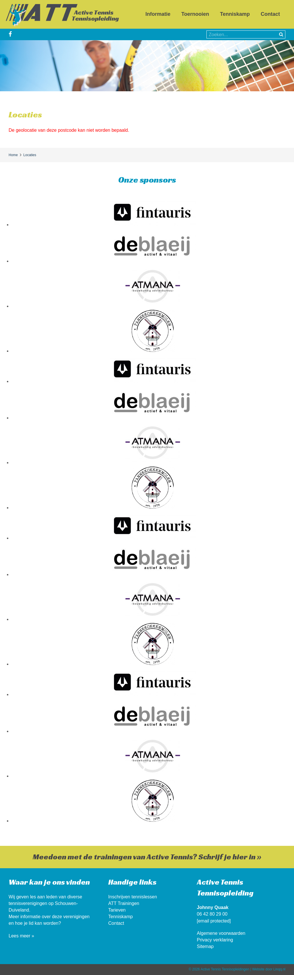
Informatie (158, 14)
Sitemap (205, 946)
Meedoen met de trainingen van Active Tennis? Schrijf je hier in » (147, 856)
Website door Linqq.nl (268, 969)
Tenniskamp (235, 14)
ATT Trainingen (123, 903)
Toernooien (195, 14)
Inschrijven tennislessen (132, 896)
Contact (270, 14)
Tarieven (116, 910)
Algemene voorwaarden (221, 933)
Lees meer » (21, 935)
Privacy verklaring (215, 939)
